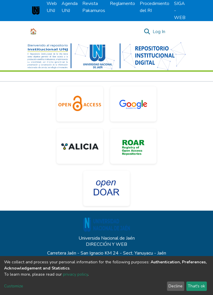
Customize (13, 286)
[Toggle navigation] (177, 31)
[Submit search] (147, 31)
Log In (159, 31)
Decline (175, 286)
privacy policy (75, 274)
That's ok (196, 286)
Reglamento (122, 3)
